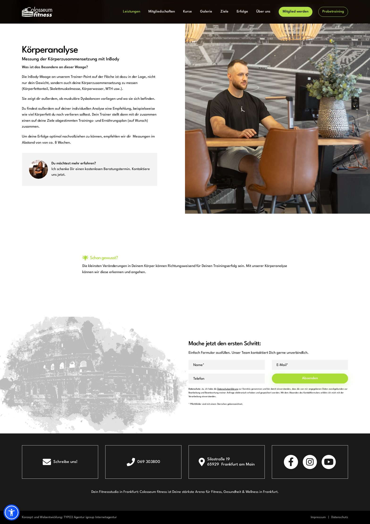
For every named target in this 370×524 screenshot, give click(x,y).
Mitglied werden (295, 11)
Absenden (310, 378)
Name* (198, 365)
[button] (11, 512)
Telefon (198, 379)
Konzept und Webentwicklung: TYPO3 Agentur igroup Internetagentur (69, 517)
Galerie (206, 11)
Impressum (318, 517)
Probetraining (333, 11)
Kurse (187, 11)
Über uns (263, 11)
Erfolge (242, 11)
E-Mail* (282, 365)
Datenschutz (339, 517)
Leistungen (131, 11)
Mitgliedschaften (161, 11)
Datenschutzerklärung (227, 389)
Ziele (224, 11)
